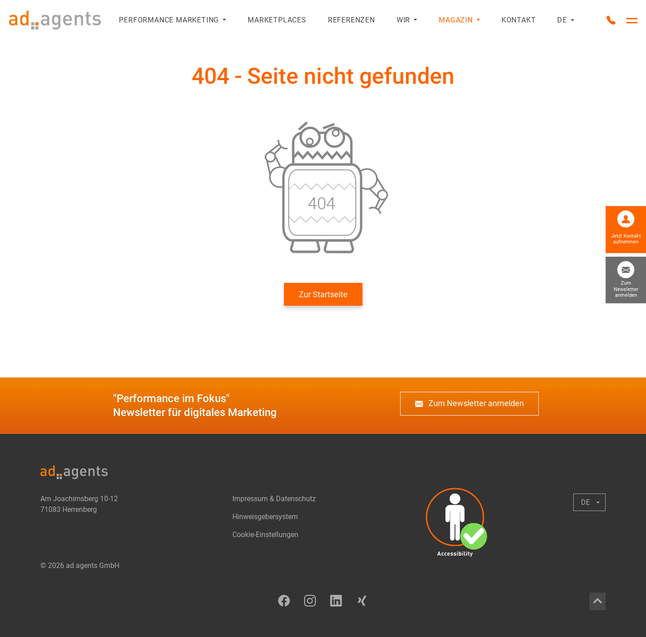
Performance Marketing (169, 20)
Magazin (456, 20)
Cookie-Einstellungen (265, 534)
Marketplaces (277, 20)
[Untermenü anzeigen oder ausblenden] (222, 20)
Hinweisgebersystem (265, 516)
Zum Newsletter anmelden (469, 404)
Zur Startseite (323, 294)
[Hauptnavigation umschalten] (632, 20)
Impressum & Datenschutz (274, 498)
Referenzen (351, 20)
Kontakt (519, 20)
